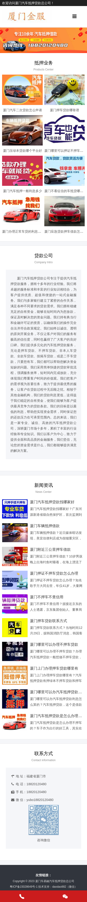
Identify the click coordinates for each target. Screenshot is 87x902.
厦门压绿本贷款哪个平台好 (22, 150)
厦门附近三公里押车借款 (50, 549)
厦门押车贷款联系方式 (48, 621)
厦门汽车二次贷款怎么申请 (22, 110)
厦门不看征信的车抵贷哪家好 (65, 191)
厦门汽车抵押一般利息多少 (22, 191)
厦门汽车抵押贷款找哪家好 (52, 502)
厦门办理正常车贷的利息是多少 (25, 231)
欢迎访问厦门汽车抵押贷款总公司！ (28, 3)
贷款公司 (43, 255)
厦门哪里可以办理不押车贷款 (54, 644)
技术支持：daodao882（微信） (57, 886)
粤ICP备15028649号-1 (24, 886)
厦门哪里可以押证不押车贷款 (65, 150)
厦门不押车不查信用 (46, 597)
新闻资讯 (43, 485)
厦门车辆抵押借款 (45, 526)
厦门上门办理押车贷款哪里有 (54, 668)
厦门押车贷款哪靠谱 (64, 110)
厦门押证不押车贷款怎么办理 (54, 573)
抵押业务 (43, 62)
